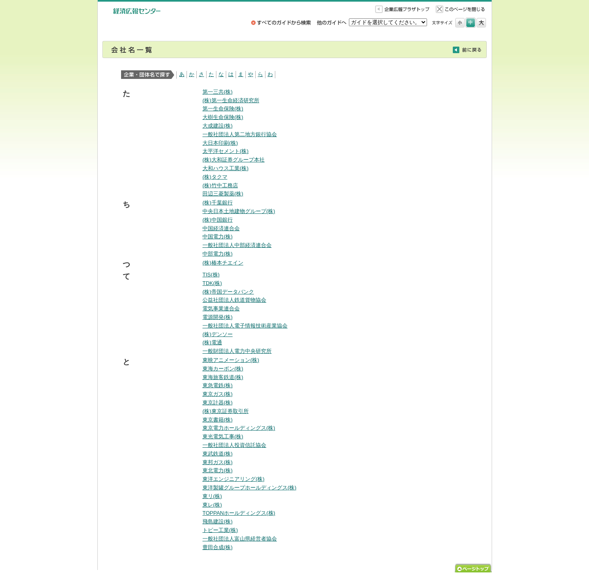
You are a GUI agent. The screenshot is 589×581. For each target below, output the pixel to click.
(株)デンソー (217, 334)
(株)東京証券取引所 (225, 411)
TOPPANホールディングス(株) (238, 513)
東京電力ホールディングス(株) (238, 428)
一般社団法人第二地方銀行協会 (239, 134)
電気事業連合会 (221, 308)
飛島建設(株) (217, 521)
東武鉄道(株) (217, 454)
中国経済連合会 (221, 228)
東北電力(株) (217, 470)
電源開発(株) (217, 317)
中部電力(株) (217, 254)
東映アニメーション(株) (230, 360)
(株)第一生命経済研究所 (230, 100)
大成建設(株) (217, 126)
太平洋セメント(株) (225, 151)
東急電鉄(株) (217, 385)
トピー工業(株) (220, 530)
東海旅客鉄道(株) (222, 377)
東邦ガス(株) (217, 462)
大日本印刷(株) (220, 143)
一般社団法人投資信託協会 (234, 445)
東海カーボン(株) (222, 369)
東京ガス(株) (217, 394)
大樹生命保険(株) (222, 117)
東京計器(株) (217, 402)
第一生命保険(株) (222, 108)
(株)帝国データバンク (228, 292)
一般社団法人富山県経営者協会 (239, 539)
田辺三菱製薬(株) (222, 194)
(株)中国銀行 (217, 220)
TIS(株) (211, 274)
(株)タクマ (214, 177)
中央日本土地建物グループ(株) (238, 211)
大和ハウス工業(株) (225, 168)
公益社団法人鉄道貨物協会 (234, 300)
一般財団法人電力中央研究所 (237, 351)
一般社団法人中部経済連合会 (237, 245)
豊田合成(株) (217, 547)
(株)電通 (212, 342)
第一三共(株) (217, 92)
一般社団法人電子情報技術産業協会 (245, 326)
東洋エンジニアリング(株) (233, 479)
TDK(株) (212, 283)
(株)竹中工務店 (220, 185)
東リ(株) (212, 496)
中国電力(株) (217, 236)
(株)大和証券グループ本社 (233, 160)
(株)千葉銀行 (217, 203)
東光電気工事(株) (222, 436)
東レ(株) (212, 505)
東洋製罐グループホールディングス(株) (249, 488)
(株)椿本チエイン (222, 263)
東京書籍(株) (217, 420)
